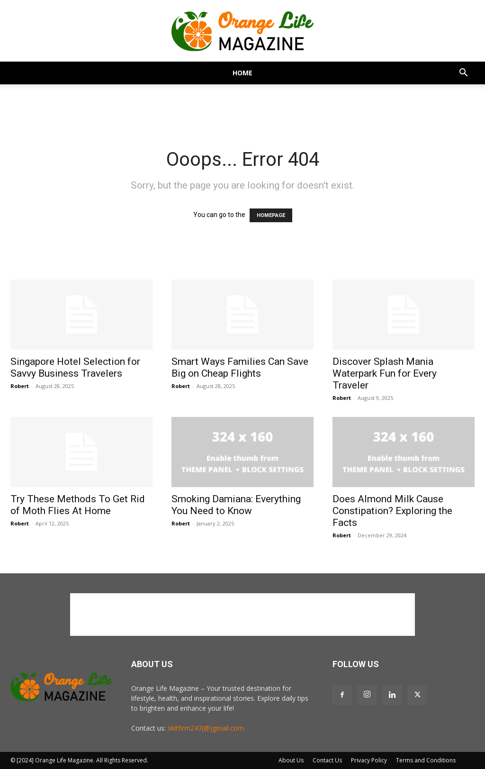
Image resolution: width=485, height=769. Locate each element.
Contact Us (327, 760)
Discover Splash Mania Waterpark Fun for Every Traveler (384, 373)
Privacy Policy (369, 760)
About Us (291, 760)
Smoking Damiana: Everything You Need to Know (236, 504)
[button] (463, 73)
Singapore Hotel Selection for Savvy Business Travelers (75, 367)
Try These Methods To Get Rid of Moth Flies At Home (77, 504)
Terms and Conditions (426, 760)
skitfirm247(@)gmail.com (206, 728)
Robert (19, 385)
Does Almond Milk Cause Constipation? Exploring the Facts (392, 510)
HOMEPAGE (271, 215)
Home (242, 72)
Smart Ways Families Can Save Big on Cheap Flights (239, 367)
